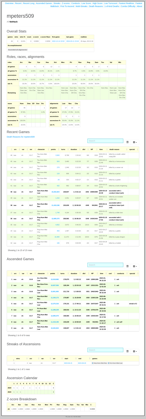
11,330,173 (55, 297)
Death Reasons (96, 6)
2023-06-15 (68, 363)
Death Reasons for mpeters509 (21, 137)
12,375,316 (55, 303)
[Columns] (135, 142)
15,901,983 (55, 291)
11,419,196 (55, 205)
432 (58, 186)
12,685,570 (55, 218)
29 (58, 180)
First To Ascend (67, 6)
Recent (18, 3)
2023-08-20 (82, 363)
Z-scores (66, 3)
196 (58, 243)
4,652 (58, 225)
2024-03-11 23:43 (72, 41)
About (139, 6)
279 (58, 167)
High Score (97, 3)
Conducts (75, 3)
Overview (9, 3)
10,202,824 (55, 192)
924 (58, 161)
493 (58, 231)
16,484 (57, 237)
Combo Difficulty (128, 6)
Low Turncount (110, 3)
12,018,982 (55, 279)
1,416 (58, 198)
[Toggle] (127, 142)
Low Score (86, 3)
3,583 (58, 155)
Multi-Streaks (81, 6)
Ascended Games (44, 3)
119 (58, 173)
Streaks (57, 3)
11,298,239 (55, 310)
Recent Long (28, 3)
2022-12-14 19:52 (58, 41)
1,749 (58, 212)
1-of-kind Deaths (111, 6)
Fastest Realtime (126, 3)
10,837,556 (55, 285)
